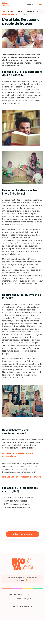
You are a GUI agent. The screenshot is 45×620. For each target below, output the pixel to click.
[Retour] (4, 11)
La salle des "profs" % (9, 14)
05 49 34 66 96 (30, 595)
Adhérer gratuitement (22, 534)
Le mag (20, 11)
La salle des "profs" (33, 11)
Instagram (27, 599)
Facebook (17, 599)
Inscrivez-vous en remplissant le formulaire (21, 477)
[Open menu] (40, 4)
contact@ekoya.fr (15, 595)
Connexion (30, 4)
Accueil (10, 11)
